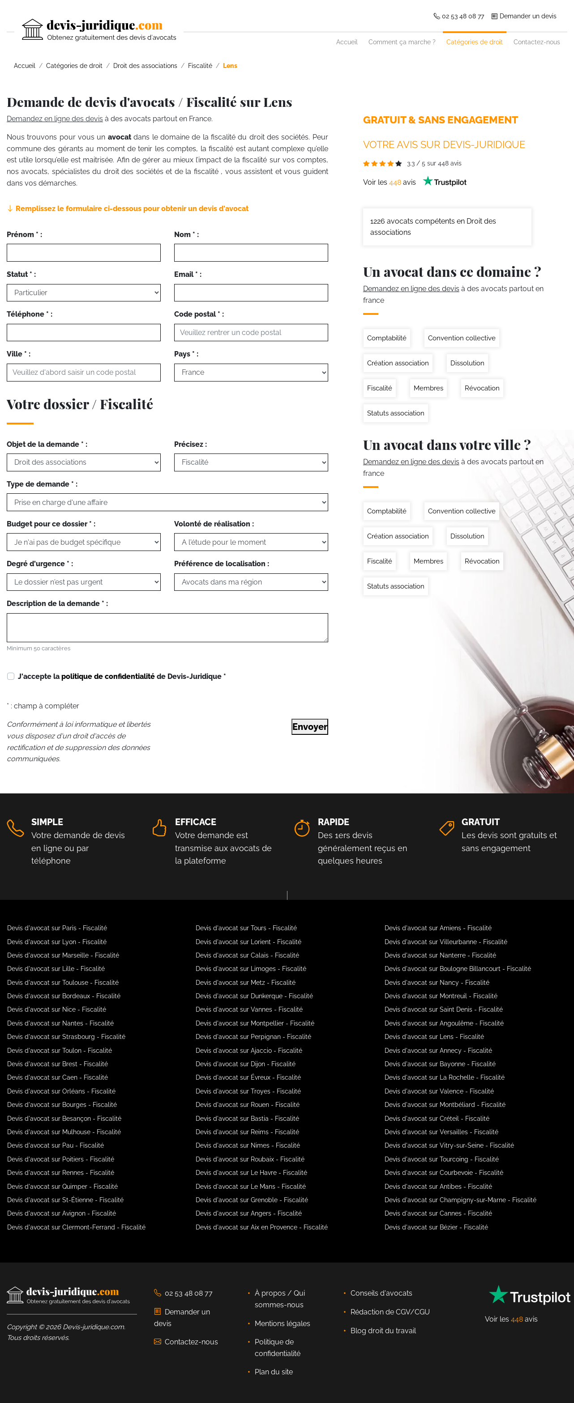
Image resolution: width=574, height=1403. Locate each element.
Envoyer (309, 726)
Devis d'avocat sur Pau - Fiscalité (55, 1145)
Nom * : (186, 234)
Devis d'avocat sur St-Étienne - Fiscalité (65, 1200)
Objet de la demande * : (47, 444)
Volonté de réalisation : (214, 524)
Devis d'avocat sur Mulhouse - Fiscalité (64, 1132)
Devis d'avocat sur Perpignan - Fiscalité (253, 1036)
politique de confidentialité (108, 676)
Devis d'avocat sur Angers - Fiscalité (249, 1213)
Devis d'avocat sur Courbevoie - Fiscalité (444, 1172)
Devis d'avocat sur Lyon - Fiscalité (57, 941)
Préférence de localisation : (221, 564)
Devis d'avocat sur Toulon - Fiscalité (59, 1050)
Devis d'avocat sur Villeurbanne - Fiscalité (446, 941)
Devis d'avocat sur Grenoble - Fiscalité (252, 1200)
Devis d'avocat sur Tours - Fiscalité (246, 928)
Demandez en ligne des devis (55, 118)
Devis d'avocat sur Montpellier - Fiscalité (255, 1023)
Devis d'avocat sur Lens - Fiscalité (434, 1036)
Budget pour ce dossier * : (51, 524)
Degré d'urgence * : (40, 564)
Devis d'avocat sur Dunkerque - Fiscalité (254, 996)
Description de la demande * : (57, 603)
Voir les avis (415, 182)
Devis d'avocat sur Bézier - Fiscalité (436, 1227)
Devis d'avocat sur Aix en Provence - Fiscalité (262, 1227)
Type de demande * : (42, 484)
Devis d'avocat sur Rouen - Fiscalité (248, 1104)
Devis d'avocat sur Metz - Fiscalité (246, 982)
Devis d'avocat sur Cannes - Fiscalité (438, 1213)
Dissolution (467, 363)
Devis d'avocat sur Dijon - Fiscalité (246, 1064)
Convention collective (462, 338)
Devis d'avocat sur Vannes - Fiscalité (249, 1009)
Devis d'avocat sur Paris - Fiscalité (57, 928)
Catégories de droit (474, 42)
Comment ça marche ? (402, 42)
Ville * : (18, 354)
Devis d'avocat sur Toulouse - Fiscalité (63, 982)
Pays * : (186, 354)
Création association (398, 363)
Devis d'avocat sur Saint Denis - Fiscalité (444, 1009)
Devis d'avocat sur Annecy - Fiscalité (438, 1050)
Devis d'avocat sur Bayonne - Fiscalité (440, 1064)
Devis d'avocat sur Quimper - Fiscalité (62, 1186)
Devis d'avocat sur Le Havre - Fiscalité (251, 1172)
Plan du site (274, 1372)
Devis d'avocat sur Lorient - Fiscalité (248, 941)
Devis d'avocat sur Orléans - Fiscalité (61, 1091)
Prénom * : (24, 234)
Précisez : (190, 444)
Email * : (187, 274)
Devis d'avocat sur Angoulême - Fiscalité (444, 1023)
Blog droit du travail (383, 1331)
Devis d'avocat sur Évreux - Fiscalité (248, 1077)
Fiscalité (379, 388)
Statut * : (21, 274)
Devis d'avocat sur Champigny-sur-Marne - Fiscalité (460, 1200)
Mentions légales (282, 1323)
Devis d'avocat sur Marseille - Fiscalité (63, 955)
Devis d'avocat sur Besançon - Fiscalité (64, 1118)
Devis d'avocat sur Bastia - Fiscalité (247, 1118)
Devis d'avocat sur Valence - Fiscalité (439, 1091)
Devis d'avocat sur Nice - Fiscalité (56, 1009)
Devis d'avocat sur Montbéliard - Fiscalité (445, 1104)
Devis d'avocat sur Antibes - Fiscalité (438, 1186)
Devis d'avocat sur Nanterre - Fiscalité (440, 955)
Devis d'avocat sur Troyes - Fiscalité (248, 1091)
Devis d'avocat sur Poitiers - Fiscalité (60, 1159)
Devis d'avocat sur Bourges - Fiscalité (62, 1104)
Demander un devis (524, 16)
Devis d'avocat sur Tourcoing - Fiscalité (442, 1159)
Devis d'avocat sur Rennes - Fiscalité (60, 1172)
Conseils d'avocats (381, 1293)
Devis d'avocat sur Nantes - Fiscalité (60, 1023)
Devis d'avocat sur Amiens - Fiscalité (438, 928)
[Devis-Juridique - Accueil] (91, 30)
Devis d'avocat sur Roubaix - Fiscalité (250, 1159)
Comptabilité (387, 338)
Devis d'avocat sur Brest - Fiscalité (57, 1064)
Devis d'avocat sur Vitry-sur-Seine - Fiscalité (449, 1145)
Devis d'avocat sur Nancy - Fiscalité (437, 982)
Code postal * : (199, 314)
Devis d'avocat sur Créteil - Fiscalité (437, 1118)
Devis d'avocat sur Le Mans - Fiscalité (251, 1186)
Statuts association (395, 413)
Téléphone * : (29, 314)
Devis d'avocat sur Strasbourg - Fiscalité (66, 1036)
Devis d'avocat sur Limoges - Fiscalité (251, 968)
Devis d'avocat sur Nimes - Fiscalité (248, 1145)
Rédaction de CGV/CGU (390, 1312)
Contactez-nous (537, 42)
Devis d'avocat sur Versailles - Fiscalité (441, 1132)
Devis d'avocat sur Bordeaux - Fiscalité (63, 996)
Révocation (482, 388)
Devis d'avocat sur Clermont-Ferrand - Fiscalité (76, 1227)
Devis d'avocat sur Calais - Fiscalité (247, 955)
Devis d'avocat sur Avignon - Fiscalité (61, 1213)
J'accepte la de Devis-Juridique (122, 676)
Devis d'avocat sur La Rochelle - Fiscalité (445, 1077)
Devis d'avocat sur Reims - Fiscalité (247, 1132)
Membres (428, 388)
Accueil (347, 42)
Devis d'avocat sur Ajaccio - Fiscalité (249, 1050)
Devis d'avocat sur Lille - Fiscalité (56, 968)
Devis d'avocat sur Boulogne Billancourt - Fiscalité (458, 968)
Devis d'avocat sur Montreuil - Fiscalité (441, 996)
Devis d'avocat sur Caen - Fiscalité (57, 1077)
